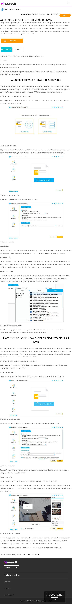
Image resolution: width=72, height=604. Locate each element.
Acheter (65, 15)
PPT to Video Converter (10, 9)
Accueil (2, 554)
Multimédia (11, 554)
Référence (42, 14)
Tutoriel (34, 14)
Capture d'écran (52, 14)
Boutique (11, 567)
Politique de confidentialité (57, 596)
